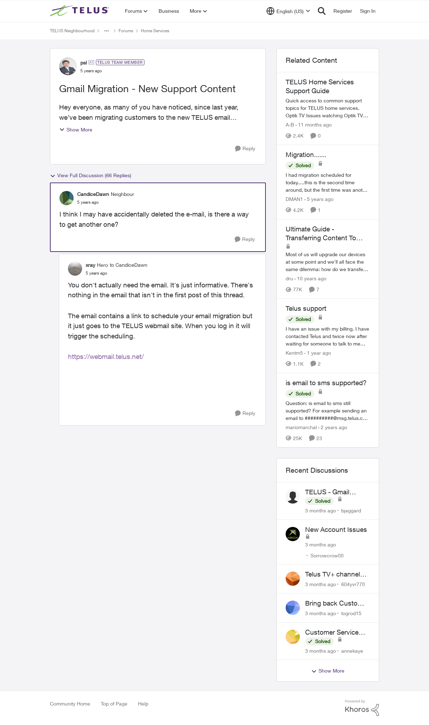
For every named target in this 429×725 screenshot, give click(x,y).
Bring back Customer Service (337, 603)
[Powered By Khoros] (362, 708)
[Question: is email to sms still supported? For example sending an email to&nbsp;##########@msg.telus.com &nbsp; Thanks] (328, 410)
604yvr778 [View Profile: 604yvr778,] (353, 584)
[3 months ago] (320, 510)
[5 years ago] (318, 199)
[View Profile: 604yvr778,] (293, 579)
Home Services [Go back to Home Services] (155, 30)
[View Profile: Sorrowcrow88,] (293, 534)
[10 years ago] (310, 278)
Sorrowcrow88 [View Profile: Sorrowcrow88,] (327, 555)
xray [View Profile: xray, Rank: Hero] (90, 265)
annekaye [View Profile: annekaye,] (352, 650)
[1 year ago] (317, 352)
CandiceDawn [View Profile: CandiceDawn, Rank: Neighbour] (93, 194)
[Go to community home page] (80, 11)
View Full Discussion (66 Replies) (90, 175)
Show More (75, 130)
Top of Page (114, 704)
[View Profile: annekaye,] (293, 637)
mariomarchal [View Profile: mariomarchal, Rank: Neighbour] (301, 427)
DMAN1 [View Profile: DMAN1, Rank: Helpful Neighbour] (294, 199)
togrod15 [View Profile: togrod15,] (351, 613)
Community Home (70, 704)
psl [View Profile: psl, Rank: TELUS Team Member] (83, 63)
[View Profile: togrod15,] (293, 608)
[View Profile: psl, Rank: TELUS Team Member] (68, 66)
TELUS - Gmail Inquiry (327, 492)
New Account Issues (336, 529)
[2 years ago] (332, 427)
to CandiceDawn (128, 265)
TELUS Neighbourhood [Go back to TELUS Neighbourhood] (72, 30)
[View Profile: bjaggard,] (293, 496)
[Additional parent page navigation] (106, 31)
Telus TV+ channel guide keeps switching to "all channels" (332, 574)
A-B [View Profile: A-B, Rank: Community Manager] (290, 125)
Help (143, 704)
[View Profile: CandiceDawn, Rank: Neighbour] (66, 198)
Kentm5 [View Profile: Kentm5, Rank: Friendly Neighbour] (294, 353)
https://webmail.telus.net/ (106, 356)
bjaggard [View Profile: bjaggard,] (351, 510)
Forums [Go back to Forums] (126, 30)
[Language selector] (288, 11)
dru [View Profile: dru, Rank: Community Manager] (289, 278)
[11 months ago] (314, 124)
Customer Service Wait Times (332, 632)
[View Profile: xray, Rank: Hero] (75, 269)
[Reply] (245, 148)
